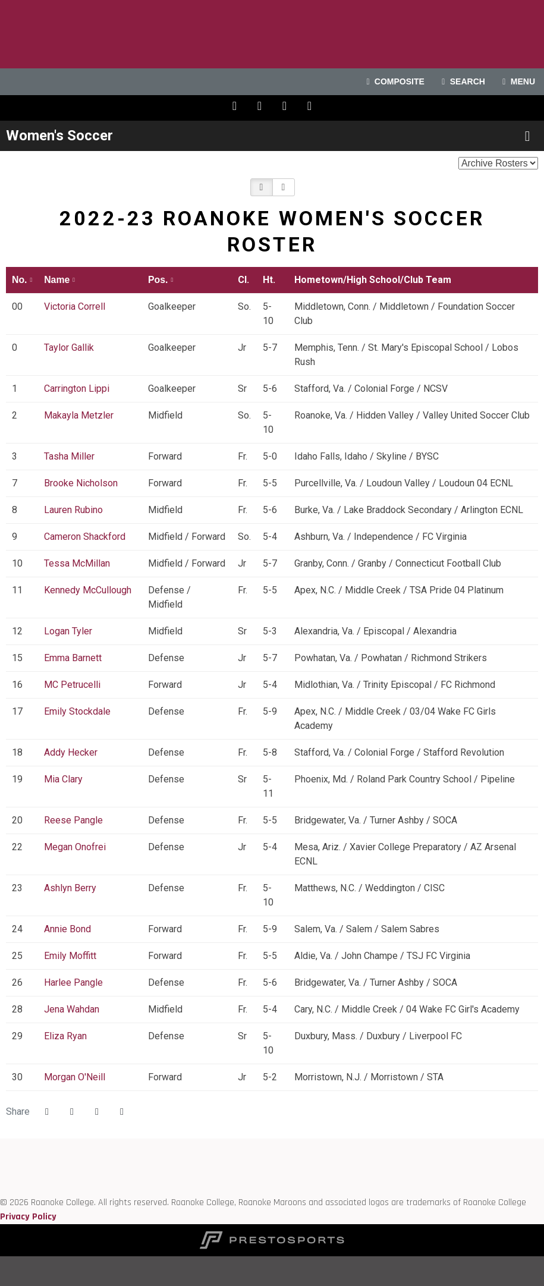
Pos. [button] (158, 280)
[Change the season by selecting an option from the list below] (498, 163)
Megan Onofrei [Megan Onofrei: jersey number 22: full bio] (76, 847)
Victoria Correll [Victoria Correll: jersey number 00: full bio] (76, 306)
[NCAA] (0, 1188)
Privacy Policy (28, 1216)
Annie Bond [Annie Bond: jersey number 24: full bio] (68, 929)
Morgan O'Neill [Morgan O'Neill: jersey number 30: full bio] (76, 1077)
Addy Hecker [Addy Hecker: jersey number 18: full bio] (72, 752)
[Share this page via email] (96, 1112)
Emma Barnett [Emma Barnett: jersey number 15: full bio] (74, 658)
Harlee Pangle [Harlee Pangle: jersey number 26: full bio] (74, 982)
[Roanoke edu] (0, 1145)
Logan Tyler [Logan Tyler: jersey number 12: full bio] (69, 631)
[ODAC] (0, 1159)
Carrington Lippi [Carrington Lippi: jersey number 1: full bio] (78, 388)
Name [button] (57, 280)
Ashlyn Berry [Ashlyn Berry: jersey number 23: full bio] (71, 888)
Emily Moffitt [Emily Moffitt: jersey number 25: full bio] (71, 955)
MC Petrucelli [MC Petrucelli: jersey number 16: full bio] (73, 684)
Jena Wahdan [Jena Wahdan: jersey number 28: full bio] (73, 1009)
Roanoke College (272, 34)
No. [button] (19, 280)
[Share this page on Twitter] (71, 1112)
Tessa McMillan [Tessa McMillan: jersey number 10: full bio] (78, 563)
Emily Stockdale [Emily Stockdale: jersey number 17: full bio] (78, 711)
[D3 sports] (0, 1174)
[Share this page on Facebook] (46, 1112)
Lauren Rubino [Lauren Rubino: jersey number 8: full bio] (74, 509)
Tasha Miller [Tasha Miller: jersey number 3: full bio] (70, 456)
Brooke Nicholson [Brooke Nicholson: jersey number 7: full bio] (82, 483)
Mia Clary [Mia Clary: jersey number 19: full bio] (64, 779)
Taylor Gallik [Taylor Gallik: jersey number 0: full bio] (70, 347)
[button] (261, 187)
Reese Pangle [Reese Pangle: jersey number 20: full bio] (74, 820)
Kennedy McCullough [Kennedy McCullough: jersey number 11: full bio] (87, 590)
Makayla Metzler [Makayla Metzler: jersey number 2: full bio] (80, 415)
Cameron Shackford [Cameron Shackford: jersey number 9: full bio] (86, 536)
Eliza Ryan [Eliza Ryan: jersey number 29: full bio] (66, 1036)
